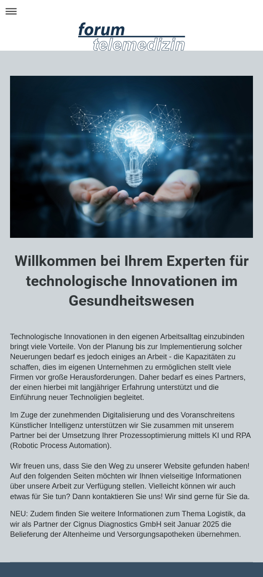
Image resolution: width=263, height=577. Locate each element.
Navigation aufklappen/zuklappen (131, 11)
